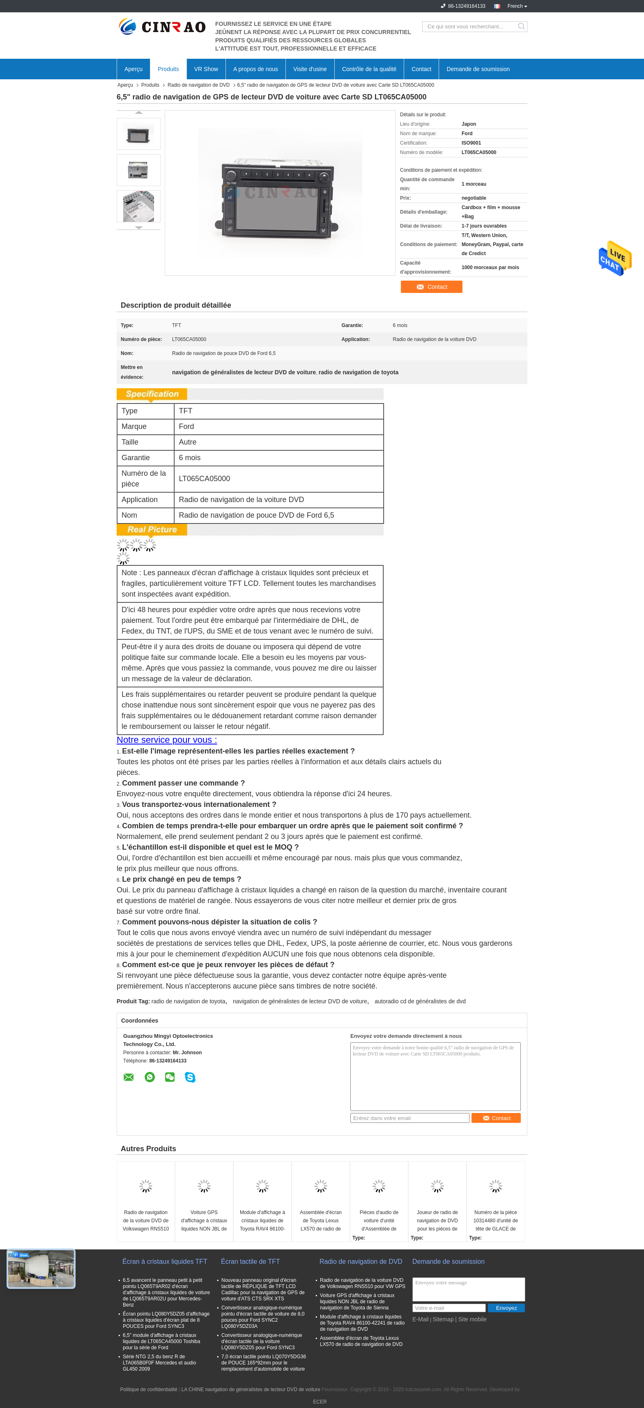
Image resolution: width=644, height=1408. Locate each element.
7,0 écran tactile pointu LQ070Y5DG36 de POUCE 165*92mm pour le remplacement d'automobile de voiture (263, 1363)
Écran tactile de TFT (250, 1261)
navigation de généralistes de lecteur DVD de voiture (300, 1001)
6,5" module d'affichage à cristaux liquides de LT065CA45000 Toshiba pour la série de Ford (161, 1341)
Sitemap (442, 1319)
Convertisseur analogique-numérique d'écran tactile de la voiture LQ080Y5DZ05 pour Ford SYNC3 (261, 1341)
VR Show (206, 69)
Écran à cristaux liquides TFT (164, 1261)
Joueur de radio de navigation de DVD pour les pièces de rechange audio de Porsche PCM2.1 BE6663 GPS (437, 1221)
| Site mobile (471, 1319)
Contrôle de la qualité (369, 69)
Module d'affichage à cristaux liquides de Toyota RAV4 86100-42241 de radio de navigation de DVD (262, 1221)
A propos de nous (255, 69)
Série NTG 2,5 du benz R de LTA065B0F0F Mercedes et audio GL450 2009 (159, 1363)
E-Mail (420, 1319)
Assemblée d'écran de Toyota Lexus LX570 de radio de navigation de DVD (321, 1221)
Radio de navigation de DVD (199, 85)
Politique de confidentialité (148, 1389)
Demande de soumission (478, 69)
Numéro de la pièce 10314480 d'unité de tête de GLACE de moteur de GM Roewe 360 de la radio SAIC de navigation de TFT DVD (496, 1221)
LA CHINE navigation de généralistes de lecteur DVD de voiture (251, 1389)
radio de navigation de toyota (188, 1001)
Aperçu (133, 69)
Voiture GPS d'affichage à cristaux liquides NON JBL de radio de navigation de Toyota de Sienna (204, 1221)
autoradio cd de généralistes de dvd (420, 1001)
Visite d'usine (310, 69)
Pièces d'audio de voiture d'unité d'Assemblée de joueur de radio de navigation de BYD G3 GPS (379, 1221)
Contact (421, 69)
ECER (320, 1402)
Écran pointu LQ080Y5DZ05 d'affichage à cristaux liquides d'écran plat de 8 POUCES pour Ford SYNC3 (166, 1320)
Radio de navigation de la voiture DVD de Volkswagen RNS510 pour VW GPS (146, 1221)
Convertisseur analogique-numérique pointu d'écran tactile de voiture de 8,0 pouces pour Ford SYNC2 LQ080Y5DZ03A (262, 1317)
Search (522, 26)
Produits (168, 69)
